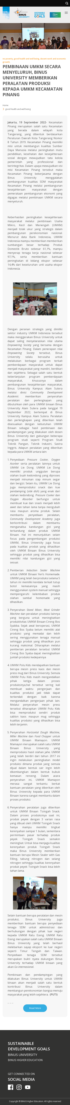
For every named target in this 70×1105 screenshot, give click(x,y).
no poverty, (8, 58)
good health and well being (18, 109)
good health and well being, (27, 58)
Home (5, 105)
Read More (35, 1008)
